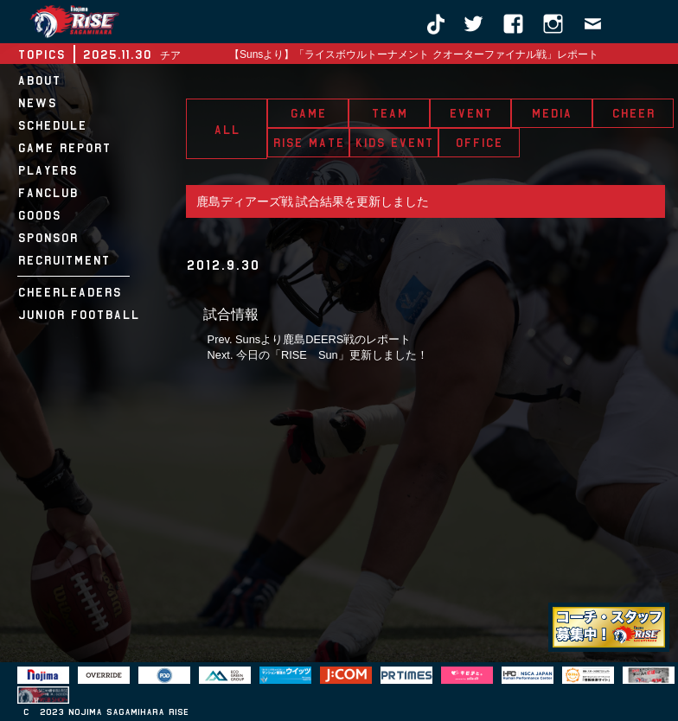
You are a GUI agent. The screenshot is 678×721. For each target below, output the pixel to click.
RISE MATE (308, 143)
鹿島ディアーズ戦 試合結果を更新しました (313, 201)
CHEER (633, 113)
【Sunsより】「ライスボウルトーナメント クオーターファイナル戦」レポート (413, 54)
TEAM (389, 113)
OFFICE (478, 143)
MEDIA (551, 113)
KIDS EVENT (394, 143)
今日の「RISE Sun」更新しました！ (332, 354)
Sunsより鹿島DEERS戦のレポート (323, 339)
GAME (308, 113)
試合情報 (231, 314)
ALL (227, 130)
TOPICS (41, 54)
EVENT (470, 113)
